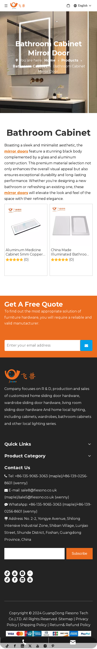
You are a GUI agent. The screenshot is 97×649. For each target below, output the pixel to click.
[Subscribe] (86, 345)
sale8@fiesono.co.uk (39, 490)
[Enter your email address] (41, 345)
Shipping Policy (33, 625)
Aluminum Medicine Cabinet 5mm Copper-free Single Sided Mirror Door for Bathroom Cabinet (25, 252)
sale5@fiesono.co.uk (36, 497)
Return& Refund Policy (70, 625)
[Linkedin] (22, 579)
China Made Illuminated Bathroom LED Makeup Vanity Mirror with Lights (70, 252)
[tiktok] (7, 573)
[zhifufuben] (48, 633)
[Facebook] (15, 579)
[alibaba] (30, 573)
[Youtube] (15, 573)
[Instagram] (22, 573)
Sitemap (66, 619)
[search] (34, 553)
